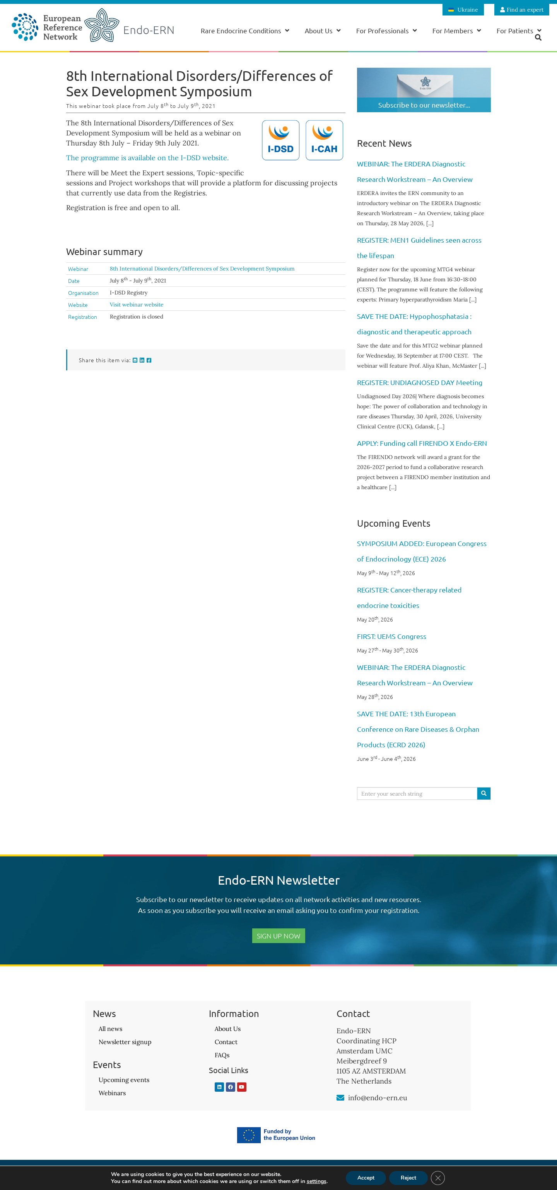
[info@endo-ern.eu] (340, 1098)
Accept (365, 1177)
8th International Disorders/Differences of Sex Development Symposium (202, 268)
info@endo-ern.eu (377, 1097)
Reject (408, 1177)
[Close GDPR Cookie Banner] (438, 1178)
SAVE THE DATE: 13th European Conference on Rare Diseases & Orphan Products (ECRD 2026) (418, 728)
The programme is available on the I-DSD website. (147, 157)
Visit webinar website (137, 304)
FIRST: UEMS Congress (391, 636)
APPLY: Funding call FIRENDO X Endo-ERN (422, 443)
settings (316, 1181)
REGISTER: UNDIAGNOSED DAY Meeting (419, 382)
